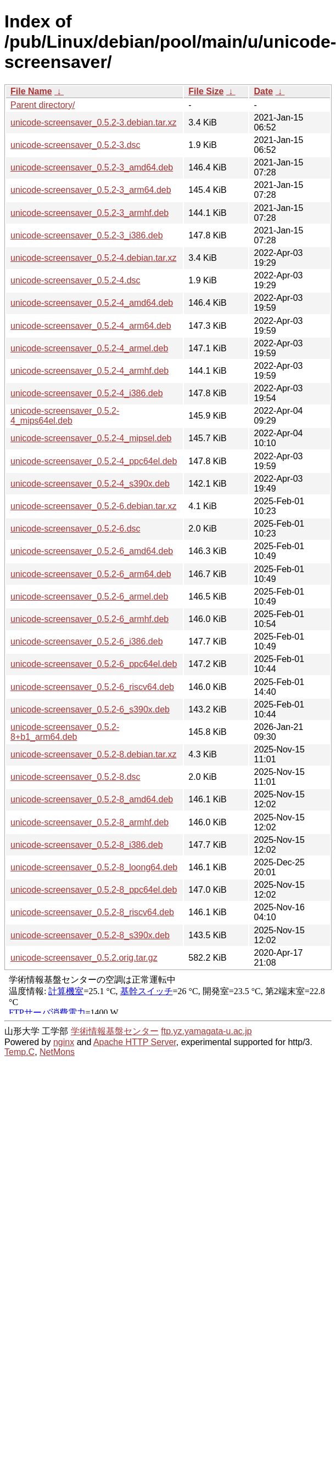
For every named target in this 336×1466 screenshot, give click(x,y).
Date (263, 91)
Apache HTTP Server (134, 1042)
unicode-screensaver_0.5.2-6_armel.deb (89, 596)
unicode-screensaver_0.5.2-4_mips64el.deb (64, 415)
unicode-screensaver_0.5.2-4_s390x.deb (90, 483)
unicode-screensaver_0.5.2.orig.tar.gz (84, 957)
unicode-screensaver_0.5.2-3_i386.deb (86, 235)
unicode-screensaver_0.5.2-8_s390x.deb (90, 935)
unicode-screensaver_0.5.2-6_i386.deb (86, 641)
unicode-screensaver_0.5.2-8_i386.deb (86, 844)
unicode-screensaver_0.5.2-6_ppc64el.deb (93, 664)
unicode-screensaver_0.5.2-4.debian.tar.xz (93, 258)
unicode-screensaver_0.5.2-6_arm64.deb (90, 574)
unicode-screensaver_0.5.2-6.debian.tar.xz (93, 506)
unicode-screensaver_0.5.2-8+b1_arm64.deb (64, 731)
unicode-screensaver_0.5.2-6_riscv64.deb (92, 687)
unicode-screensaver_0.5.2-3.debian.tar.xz (93, 122)
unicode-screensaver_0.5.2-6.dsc (75, 528)
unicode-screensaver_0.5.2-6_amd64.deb (91, 551)
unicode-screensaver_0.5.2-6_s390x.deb (90, 709)
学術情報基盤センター (115, 1031)
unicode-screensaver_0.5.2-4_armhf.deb (89, 370)
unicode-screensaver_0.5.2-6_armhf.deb (89, 619)
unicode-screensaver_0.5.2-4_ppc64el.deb (93, 461)
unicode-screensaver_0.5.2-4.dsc (75, 280)
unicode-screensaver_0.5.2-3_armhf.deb (89, 213)
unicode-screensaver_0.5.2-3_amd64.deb (91, 167)
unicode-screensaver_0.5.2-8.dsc (75, 777)
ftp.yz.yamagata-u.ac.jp (206, 1031)
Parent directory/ (42, 105)
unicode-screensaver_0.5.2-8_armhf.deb (89, 822)
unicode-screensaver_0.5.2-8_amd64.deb (91, 799)
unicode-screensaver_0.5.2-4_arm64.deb (90, 325)
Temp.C (19, 1052)
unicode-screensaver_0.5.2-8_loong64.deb (93, 867)
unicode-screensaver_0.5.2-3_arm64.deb (90, 190)
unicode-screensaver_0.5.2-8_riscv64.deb (92, 912)
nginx (63, 1042)
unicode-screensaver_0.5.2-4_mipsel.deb (91, 438)
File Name (31, 91)
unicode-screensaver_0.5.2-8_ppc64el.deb (93, 889)
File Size (205, 91)
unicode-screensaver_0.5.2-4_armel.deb (89, 348)
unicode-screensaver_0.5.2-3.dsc (75, 145)
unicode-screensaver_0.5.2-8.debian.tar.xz (93, 754)
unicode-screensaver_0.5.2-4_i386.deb (86, 393)
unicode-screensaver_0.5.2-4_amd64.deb (91, 302)
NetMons (57, 1052)
